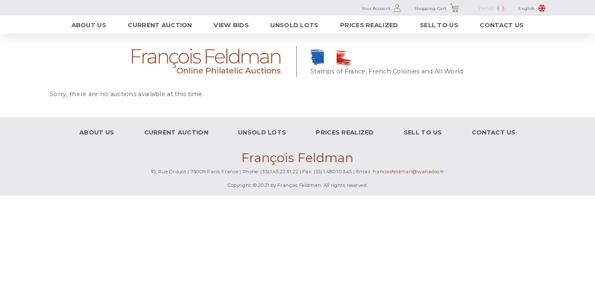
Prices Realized (369, 25)
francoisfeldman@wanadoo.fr (409, 171)
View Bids (231, 25)
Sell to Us (439, 25)
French (486, 8)
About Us (88, 25)
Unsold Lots (294, 25)
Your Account (376, 8)
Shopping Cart (430, 8)
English (526, 8)
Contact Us (502, 25)
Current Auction (160, 25)
